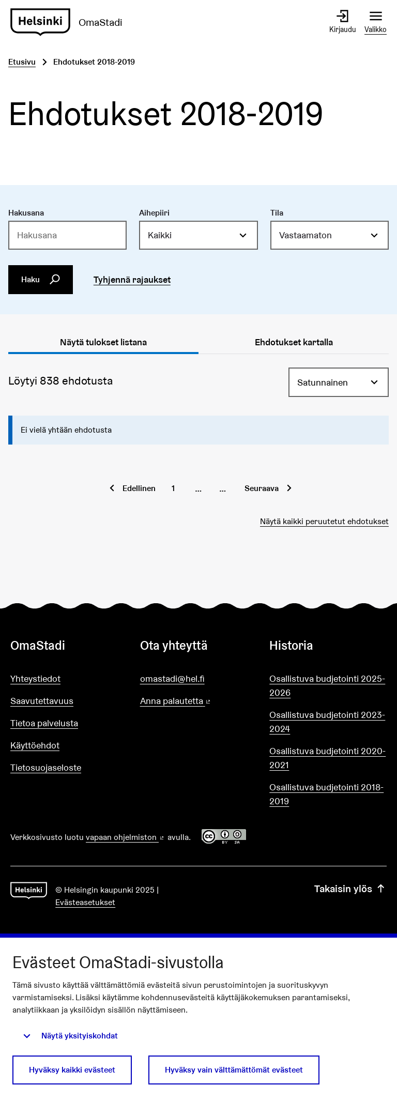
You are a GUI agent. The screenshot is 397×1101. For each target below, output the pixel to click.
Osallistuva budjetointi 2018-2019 (326, 794)
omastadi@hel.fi (172, 678)
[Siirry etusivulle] (70, 22)
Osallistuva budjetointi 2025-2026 (327, 685)
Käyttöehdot (34, 745)
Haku (40, 279)
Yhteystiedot (35, 678)
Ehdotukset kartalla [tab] (294, 342)
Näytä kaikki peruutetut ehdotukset (324, 521)
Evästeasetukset (85, 902)
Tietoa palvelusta (44, 723)
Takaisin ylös (350, 888)
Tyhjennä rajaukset (132, 279)
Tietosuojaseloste (45, 767)
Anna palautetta (198, 701)
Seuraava (262, 488)
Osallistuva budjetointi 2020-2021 (327, 758)
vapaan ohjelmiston (125, 837)
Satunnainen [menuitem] (322, 382)
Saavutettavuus (41, 701)
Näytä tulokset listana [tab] (103, 342)
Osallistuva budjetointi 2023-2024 (327, 722)
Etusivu (22, 61)
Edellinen (139, 488)
